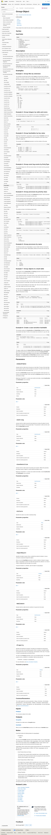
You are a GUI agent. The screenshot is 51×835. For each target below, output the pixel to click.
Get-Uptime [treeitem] (6, 179)
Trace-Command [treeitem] (7, 280)
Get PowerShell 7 (46, 4)
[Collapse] (13, 7)
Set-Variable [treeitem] (6, 266)
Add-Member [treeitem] (6, 78)
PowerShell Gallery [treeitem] (5, 42)
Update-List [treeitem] (6, 288)
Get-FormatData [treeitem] (6, 151)
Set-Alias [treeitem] (5, 256)
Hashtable (18, 725)
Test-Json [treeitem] (5, 278)
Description (19, 20)
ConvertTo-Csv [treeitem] (6, 100)
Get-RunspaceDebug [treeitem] (7, 167)
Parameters (19, 23)
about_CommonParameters (23, 705)
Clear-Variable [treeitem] (6, 82)
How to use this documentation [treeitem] (7, 14)
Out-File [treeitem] (5, 225)
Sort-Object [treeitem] (6, 272)
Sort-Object (20, 798)
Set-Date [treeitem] (5, 258)
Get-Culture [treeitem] (6, 139)
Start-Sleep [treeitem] (6, 274)
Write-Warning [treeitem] (6, 310)
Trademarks (46, 832)
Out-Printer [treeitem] (6, 229)
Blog (15, 832)
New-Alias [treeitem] (5, 211)
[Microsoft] (2, 1)
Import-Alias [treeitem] (6, 187)
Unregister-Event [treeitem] (7, 284)
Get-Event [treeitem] (5, 145)
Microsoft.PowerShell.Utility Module (25, 14)
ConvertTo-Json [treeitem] (6, 104)
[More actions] (49, 8)
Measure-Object (21, 793)
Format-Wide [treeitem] (6, 135)
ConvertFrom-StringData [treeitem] (8, 96)
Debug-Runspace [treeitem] (7, 108)
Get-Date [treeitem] (5, 141)
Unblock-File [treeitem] (6, 282)
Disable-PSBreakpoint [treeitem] (7, 110)
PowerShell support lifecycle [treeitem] (7, 50)
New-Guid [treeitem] (5, 215)
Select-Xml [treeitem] (6, 252)
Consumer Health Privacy (31, 832)
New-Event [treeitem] (6, 213)
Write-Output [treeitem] (6, 304)
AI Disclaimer (3, 832)
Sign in (48, 1)
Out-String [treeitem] (5, 231)
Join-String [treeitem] (6, 205)
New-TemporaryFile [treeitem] (7, 219)
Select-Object (20, 796)
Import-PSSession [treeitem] (7, 197)
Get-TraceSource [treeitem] (7, 171)
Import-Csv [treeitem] (6, 191)
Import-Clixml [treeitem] (6, 189)
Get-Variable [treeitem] (6, 181)
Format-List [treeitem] (6, 131)
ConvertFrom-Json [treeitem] (7, 90)
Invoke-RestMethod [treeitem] (7, 201)
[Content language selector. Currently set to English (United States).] (6, 830)
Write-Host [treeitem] (6, 300)
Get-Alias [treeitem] (5, 137)
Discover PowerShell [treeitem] (6, 27)
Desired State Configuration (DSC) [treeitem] (7, 40)
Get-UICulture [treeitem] (6, 175)
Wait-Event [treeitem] (6, 294)
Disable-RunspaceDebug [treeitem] (8, 112)
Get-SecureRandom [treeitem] (7, 169)
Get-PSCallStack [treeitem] (7, 161)
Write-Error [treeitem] (6, 298)
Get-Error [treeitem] (5, 143)
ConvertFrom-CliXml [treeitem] (7, 86)
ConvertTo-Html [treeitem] (6, 102)
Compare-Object (21, 790)
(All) (17, 401)
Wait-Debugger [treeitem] (6, 292)
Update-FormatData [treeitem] (7, 286)
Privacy (24, 832)
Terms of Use (40, 832)
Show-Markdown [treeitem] (7, 270)
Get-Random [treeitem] (6, 163)
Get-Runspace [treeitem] (6, 165)
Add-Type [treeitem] (5, 80)
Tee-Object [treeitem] (6, 276)
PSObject (40, 573)
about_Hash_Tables (22, 788)
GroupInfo (18, 719)
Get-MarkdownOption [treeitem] (7, 155)
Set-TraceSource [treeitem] (7, 264)
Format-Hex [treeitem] (6, 129)
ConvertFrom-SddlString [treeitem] (8, 94)
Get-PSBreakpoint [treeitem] (7, 159)
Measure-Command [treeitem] (7, 207)
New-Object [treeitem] (6, 217)
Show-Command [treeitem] (7, 268)
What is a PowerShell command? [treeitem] (6, 25)
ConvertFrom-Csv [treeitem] (7, 88)
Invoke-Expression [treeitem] (7, 199)
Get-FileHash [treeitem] (6, 149)
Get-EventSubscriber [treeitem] (7, 147)
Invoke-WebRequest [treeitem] (7, 203)
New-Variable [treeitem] (6, 223)
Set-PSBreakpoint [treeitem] (7, 262)
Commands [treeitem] (6, 76)
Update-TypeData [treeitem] (7, 290)
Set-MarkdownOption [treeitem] (7, 260)
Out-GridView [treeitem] (6, 227)
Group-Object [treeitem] (6, 185)
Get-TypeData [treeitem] (6, 173)
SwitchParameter (37, 387)
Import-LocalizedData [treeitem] (7, 193)
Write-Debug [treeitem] (6, 296)
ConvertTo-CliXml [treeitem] (7, 98)
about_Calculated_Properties (31, 661)
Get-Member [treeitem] (6, 157)
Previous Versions (10, 832)
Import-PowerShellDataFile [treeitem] (8, 195)
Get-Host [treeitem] (5, 153)
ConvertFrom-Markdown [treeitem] (8, 92)
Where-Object (20, 801)
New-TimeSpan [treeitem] (6, 221)
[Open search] (46, 1)
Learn (17, 8)
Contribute (19, 832)
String (42, 522)
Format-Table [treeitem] (6, 133)
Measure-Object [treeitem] (6, 209)
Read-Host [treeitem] (6, 233)
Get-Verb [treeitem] (5, 183)
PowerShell (21, 8)
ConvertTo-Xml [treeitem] (6, 106)
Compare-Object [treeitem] (7, 84)
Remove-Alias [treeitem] (6, 239)
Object (41, 669)
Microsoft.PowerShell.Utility (29, 8)
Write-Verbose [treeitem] (6, 308)
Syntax (18, 19)
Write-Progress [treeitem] (6, 306)
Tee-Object (20, 799)
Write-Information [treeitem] (7, 302)
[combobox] (7, 9)
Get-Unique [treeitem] (6, 177)
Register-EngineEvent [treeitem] (7, 235)
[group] (33, 179)
